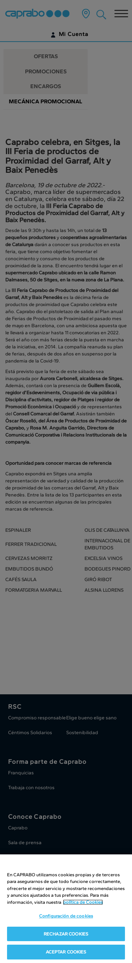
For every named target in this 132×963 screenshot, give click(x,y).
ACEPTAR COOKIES (66, 952)
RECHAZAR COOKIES (66, 934)
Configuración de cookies (66, 916)
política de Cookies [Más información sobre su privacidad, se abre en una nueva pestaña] (83, 902)
